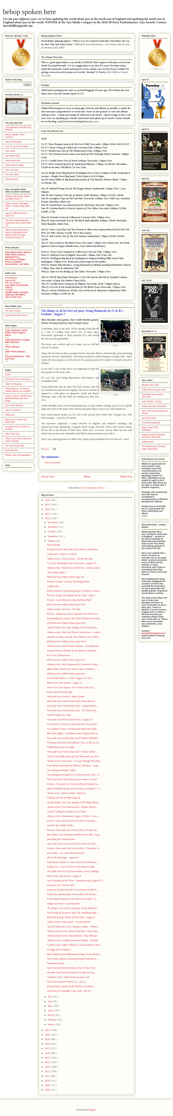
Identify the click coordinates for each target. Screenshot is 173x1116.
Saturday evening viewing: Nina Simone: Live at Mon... (73, 637)
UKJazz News (11, 179)
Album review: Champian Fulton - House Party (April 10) (17, 206)
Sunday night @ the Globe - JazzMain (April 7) (18, 197)
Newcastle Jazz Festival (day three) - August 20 (69, 719)
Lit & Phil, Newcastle (151, 422)
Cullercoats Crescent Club (154, 389)
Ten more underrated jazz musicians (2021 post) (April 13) (18, 223)
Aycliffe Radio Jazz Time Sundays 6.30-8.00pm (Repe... (73, 802)
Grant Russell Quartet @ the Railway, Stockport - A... (72, 899)
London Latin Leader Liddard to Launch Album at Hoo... (74, 945)
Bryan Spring (53, 545)
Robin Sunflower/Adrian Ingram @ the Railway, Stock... (74, 591)
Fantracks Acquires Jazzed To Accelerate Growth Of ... (73, 889)
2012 (47, 1071)
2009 (47, 1085)
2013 (47, 1067)
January (52, 1024)
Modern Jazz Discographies (18, 455)
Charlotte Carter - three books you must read (68, 977)
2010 (47, 1080)
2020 (47, 1034)
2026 (47, 500)
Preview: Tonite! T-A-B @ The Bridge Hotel (68, 581)
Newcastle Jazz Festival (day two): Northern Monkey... (73, 738)
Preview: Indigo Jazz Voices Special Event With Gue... (73, 614)
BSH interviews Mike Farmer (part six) (65, 577)
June (50, 1001)
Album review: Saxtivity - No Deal (63, 609)
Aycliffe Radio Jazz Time (59, 715)
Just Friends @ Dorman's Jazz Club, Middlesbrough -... (73, 912)
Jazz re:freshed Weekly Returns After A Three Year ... (72, 968)
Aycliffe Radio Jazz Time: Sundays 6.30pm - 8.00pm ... (73, 926)
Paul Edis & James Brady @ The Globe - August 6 (71, 917)
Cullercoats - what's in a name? (62, 554)
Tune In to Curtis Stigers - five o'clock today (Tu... (71, 687)
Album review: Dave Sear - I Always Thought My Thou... (74, 761)
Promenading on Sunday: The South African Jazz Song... (74, 618)
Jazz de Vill (10, 280)
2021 (47, 1030)
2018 (47, 1044)
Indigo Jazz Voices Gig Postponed (63, 903)
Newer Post (47, 476)
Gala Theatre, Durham (152, 401)
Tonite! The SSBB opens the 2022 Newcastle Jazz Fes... (73, 756)
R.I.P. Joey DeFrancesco (58, 655)
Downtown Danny (56, 963)
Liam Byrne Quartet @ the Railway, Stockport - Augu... (73, 765)
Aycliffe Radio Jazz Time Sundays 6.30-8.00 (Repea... (72, 627)
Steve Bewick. (11, 278)
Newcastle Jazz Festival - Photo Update (66, 696)
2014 (47, 1062)
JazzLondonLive (12, 160)
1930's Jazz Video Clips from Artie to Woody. (18, 439)
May (50, 1006)
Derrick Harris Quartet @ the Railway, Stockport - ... (72, 986)
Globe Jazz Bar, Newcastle (154, 406)
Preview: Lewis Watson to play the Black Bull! (69, 600)
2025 (47, 504)
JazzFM (8, 290)
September (53, 536)
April (50, 1010)
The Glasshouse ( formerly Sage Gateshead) (154, 447)
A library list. (53, 586)
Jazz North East (12, 156)
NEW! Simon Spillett (14, 165)
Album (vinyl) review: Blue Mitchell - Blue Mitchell (72, 935)
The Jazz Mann (12, 174)
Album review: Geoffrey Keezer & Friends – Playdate (72, 940)
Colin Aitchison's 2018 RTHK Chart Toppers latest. (16, 332)
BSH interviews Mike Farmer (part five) (66, 604)
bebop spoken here (29, 12)
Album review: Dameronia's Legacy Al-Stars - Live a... (73, 816)
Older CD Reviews (13, 384)
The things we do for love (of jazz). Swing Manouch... (72, 908)
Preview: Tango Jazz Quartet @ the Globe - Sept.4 (71, 595)
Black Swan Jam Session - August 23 (64, 683)
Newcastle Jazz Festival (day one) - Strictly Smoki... (72, 751)
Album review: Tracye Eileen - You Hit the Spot (70, 558)
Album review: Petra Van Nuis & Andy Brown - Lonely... (74, 632)
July (50, 996)
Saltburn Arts (147, 441)
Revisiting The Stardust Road (61, 839)
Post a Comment (53, 462)
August (51, 541)
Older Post (126, 476)
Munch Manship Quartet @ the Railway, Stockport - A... (74, 788)
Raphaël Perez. (12, 257)
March (51, 1015)
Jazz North (10, 151)
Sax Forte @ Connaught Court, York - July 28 (68, 991)
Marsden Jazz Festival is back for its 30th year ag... (71, 972)
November (53, 527)
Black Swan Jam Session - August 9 (64, 876)
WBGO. (8, 287)
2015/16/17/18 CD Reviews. (18, 379)
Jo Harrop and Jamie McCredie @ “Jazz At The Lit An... (74, 742)
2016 (47, 1053)
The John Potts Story (15, 445)
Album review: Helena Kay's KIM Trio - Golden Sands (73, 568)
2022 (47, 518)
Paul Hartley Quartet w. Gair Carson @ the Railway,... (72, 862)
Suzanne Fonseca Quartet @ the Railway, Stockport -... (73, 650)
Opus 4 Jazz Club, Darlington (150, 428)
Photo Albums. (12, 347)
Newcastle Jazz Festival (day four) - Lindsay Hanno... (72, 706)
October (52, 531)
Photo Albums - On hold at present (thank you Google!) (18, 389)
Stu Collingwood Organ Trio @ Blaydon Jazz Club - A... (74, 774)
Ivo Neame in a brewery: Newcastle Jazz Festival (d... (72, 724)
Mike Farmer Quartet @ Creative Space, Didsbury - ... (72, 669)
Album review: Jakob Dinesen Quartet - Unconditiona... (73, 646)
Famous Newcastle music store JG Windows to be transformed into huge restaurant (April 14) (17, 233)
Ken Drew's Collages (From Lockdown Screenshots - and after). (17, 261)
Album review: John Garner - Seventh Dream (68, 922)
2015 (47, 1057)
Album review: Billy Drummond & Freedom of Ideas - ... (74, 664)
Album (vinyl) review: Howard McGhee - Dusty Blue (72, 931)
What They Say (12, 434)
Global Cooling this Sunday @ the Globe (66, 811)
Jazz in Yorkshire (13, 410)
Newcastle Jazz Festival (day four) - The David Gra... (72, 710)
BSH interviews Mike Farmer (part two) (66, 660)
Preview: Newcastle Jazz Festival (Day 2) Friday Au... (72, 830)
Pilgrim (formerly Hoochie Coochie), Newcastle (153, 435)
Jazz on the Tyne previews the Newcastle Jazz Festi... (72, 843)
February (52, 1019)
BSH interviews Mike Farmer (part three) (66, 641)
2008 (47, 1090)
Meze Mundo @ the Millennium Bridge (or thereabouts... (74, 954)
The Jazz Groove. (13, 283)
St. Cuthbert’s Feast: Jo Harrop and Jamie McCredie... (72, 729)
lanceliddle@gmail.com (153, 633)
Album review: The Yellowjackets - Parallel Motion (71, 807)
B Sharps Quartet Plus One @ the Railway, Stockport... (73, 549)
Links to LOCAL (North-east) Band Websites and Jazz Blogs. (18, 398)
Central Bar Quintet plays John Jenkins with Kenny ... (72, 894)
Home (87, 476)
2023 (47, 514)
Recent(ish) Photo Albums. (18, 252)
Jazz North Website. (14, 405)
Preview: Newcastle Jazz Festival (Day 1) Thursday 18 (73, 848)
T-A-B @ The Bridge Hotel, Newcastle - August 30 (71, 563)
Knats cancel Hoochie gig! (59, 692)
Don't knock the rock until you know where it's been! (72, 779)
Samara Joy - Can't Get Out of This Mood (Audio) (71, 866)
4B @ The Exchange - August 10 (62, 857)
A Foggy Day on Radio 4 (59, 949)
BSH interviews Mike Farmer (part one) (66, 673)
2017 (47, 1048)
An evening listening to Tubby (61, 770)
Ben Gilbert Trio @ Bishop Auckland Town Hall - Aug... (74, 834)
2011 (47, 1076)
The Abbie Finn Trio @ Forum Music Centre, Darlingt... (73, 871)
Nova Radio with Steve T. (16, 315)
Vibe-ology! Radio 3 (56, 572)
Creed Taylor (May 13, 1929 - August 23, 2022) (69, 678)
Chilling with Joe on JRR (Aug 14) (63, 797)
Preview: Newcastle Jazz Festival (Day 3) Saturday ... (72, 820)
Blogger (92, 1109)
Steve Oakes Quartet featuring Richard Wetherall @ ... (72, 958)
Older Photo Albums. (15, 254)
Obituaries (10, 415)
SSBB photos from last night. (61, 747)
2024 (47, 509)
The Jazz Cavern (13, 311)
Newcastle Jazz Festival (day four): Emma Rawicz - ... (73, 701)
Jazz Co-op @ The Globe (16, 146)
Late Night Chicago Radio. (17, 285)
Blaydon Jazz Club (150, 385)
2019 (47, 1039)
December (53, 522)
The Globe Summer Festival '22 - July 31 (66, 981)
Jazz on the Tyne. (13, 297)
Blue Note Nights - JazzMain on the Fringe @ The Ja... (73, 733)
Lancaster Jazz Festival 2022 (60, 885)
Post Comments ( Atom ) (93, 487)
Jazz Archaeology (13, 142)
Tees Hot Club (11, 170)
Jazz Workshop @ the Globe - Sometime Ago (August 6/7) (75, 880)
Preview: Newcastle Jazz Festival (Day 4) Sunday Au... (73, 784)
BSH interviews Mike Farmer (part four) (66, 623)
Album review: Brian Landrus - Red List (66, 793)
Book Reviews (11, 450)
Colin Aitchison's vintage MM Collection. (17, 341)
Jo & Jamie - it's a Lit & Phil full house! (66, 853)
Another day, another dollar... (61, 825)
